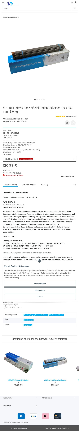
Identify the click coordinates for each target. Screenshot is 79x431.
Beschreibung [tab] (10, 185)
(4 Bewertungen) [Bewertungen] (66, 116)
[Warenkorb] (75, 2)
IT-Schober (53, 428)
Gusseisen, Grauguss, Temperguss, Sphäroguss (35, 315)
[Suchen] (37, 8)
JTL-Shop (67, 428)
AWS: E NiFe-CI (28, 325)
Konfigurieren (40, 290)
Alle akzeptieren (40, 284)
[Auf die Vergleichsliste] (67, 122)
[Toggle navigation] (3, 1)
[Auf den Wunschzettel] (73, 122)
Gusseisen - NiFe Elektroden (18, 121)
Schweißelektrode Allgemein (56, 315)
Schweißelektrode (28, 320)
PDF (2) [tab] (44, 185)
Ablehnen (40, 297)
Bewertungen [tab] (29, 185)
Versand (18, 173)
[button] (72, 2)
